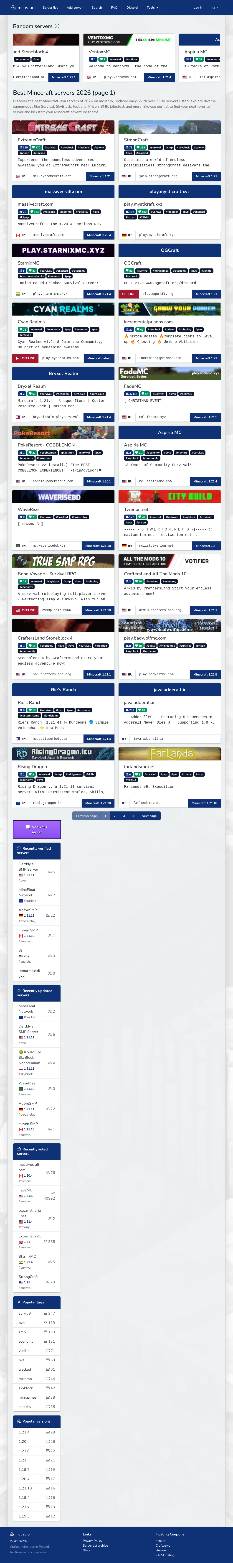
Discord (132, 7)
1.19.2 (37, 1469)
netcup (160, 1541)
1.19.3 (37, 1516)
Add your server (36, 829)
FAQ (114, 7)
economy (37, 1341)
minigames (37, 1397)
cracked (37, 1369)
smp (37, 1332)
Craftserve (163, 1545)
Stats (86, 1550)
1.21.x (37, 1507)
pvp (37, 1323)
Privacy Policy (92, 1541)
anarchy (37, 1407)
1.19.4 (37, 1497)
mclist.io (22, 8)
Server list (50, 7)
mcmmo (37, 1379)
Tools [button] (151, 7)
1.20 (37, 1441)
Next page (149, 816)
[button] (215, 7)
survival (37, 1313)
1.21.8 (37, 1451)
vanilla (37, 1351)
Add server (75, 7)
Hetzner (161, 1550)
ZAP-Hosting (165, 1555)
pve (37, 1360)
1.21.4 (37, 1432)
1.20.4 (37, 1479)
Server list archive (95, 1545)
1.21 (37, 1460)
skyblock (37, 1388)
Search (97, 7)
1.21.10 (37, 1488)
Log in (198, 7)
